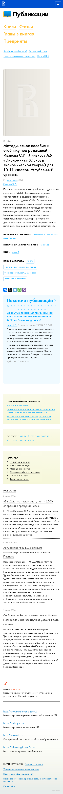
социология (33, 419)
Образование (39, 234)
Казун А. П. (12, 325)
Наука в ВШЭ (43, 56)
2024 (37, 436)
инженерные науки (37, 412)
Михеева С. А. (10, 184)
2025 (32, 436)
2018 (26, 440)
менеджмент (13, 419)
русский (15, 252)
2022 (49, 436)
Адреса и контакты (34, 764)
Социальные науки (19, 475)
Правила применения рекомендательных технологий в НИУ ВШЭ (30, 780)
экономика (45, 419)
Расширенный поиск (38, 51)
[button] (8, 306)
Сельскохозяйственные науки (25, 472)
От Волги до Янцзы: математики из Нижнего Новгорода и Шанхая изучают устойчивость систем (31, 619)
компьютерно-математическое (22, 415)
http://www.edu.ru (13, 735)
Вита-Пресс (12, 180)
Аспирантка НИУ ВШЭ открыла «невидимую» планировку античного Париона (26, 552)
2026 (26, 436)
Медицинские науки (20, 468)
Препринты (15, 41)
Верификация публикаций (15, 51)
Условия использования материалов (21, 768)
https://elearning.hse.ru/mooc (19, 747)
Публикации (30, 14)
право (23, 419)
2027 (20, 436)
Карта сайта (9, 786)
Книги (9, 27)
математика (45, 415)
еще (32, 440)
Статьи (26, 27)
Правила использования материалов (19, 56)
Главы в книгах (18, 34)
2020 (14, 440)
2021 (9, 440)
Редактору (55, 790)
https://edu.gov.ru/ (13, 723)
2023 (43, 436)
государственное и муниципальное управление (31, 408)
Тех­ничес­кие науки (19, 478)
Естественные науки (20, 465)
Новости (9, 490)
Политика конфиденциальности (18, 773)
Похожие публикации (30, 300)
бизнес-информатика (17, 405)
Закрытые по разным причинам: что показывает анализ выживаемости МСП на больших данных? (30, 316)
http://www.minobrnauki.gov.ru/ (20, 711)
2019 (20, 440)
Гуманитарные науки (20, 461)
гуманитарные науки (17, 412)
